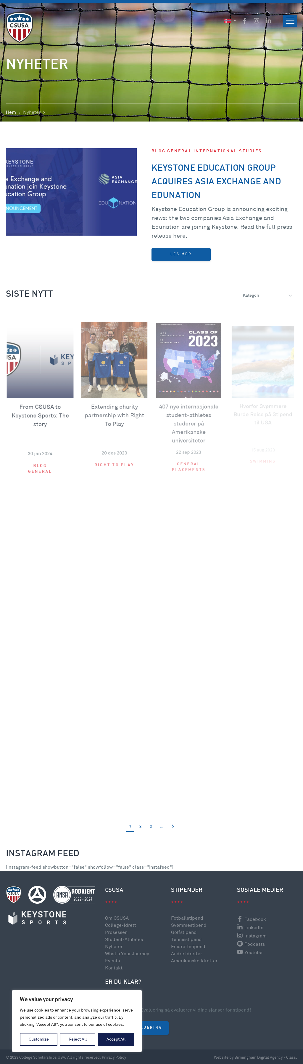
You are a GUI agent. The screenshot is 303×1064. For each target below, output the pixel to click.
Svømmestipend (189, 925)
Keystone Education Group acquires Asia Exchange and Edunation (216, 185)
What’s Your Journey (127, 954)
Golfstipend (184, 932)
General (179, 154)
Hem (11, 112)
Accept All (116, 1039)
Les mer (181, 257)
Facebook (251, 919)
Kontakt (114, 968)
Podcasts (251, 944)
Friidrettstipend (188, 947)
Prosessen (116, 932)
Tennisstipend (186, 939)
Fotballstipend (187, 918)
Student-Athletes (124, 939)
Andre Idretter (186, 954)
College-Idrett (120, 925)
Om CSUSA (117, 918)
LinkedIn (250, 928)
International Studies (228, 154)
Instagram (252, 936)
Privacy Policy (114, 1057)
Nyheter (114, 947)
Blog (159, 154)
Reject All (78, 1039)
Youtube (249, 952)
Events (112, 961)
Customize (39, 1039)
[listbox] (267, 295)
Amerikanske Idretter (194, 961)
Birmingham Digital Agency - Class (265, 1057)
